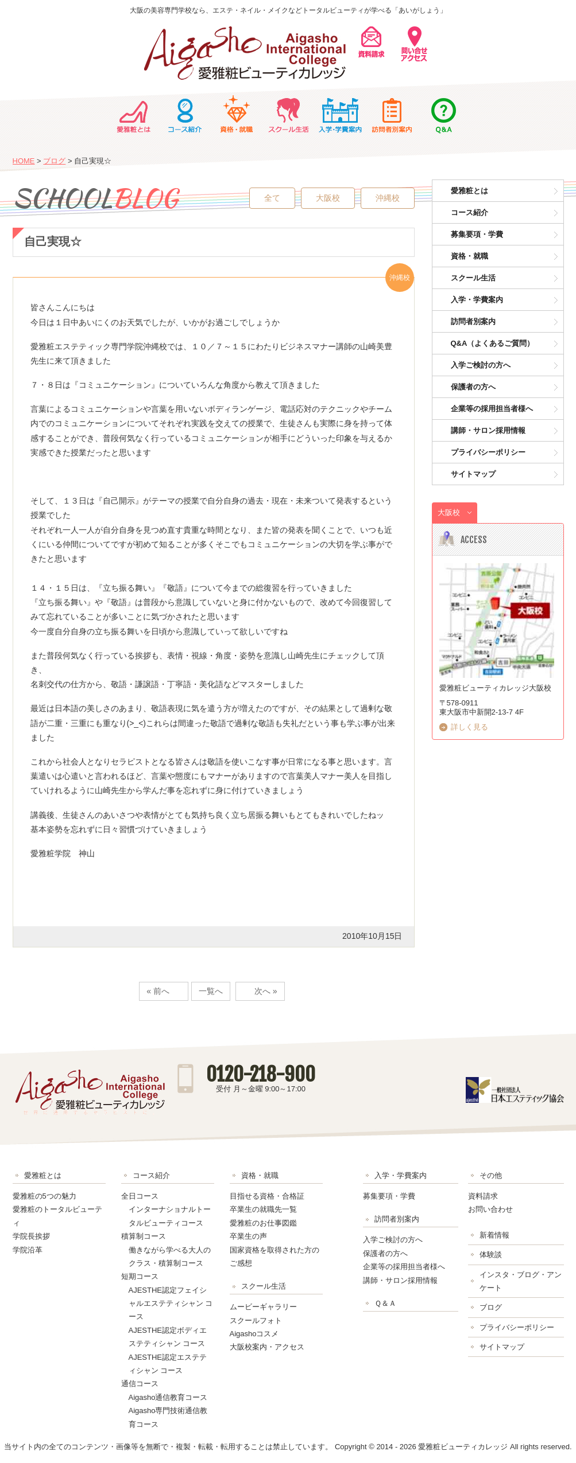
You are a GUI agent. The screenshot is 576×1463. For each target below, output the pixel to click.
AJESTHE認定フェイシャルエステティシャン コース (171, 1303)
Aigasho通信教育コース (168, 1397)
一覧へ (211, 991)
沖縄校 (388, 197)
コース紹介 (185, 114)
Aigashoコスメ (254, 1333)
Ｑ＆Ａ (443, 114)
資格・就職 (237, 114)
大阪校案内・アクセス (267, 1347)
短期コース (140, 1276)
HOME (24, 161)
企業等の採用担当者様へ (492, 408)
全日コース (140, 1196)
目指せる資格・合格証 (267, 1196)
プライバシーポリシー (488, 452)
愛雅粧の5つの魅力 (44, 1196)
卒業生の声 (248, 1236)
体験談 (491, 1254)
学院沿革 (27, 1250)
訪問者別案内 (392, 114)
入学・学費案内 (340, 114)
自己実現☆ (53, 241)
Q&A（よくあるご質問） (493, 343)
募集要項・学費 (477, 234)
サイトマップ (473, 474)
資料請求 (483, 1196)
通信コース (140, 1383)
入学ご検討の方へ (481, 365)
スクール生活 (288, 114)
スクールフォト (256, 1320)
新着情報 (494, 1235)
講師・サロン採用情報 (488, 430)
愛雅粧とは (133, 114)
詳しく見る (469, 727)
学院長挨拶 (31, 1236)
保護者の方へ (473, 387)
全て (272, 197)
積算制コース (143, 1236)
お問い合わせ (490, 1209)
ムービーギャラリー (263, 1306)
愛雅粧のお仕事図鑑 (263, 1223)
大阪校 (328, 197)
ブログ (54, 161)
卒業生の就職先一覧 (263, 1209)
